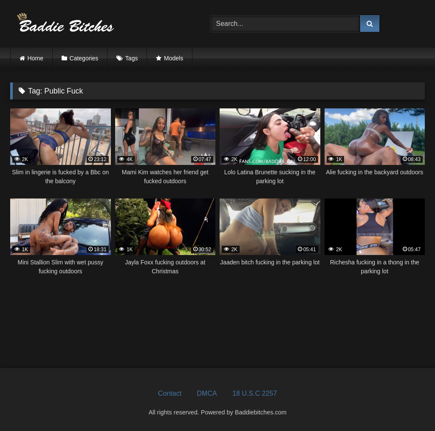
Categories (84, 58)
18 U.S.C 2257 (254, 393)
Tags (131, 58)
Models (173, 58)
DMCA (207, 393)
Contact (169, 393)
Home (35, 58)
